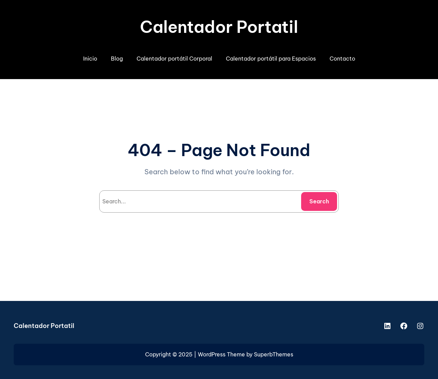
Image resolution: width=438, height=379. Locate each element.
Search (319, 201)
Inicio (90, 58)
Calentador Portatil (219, 26)
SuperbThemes (273, 354)
